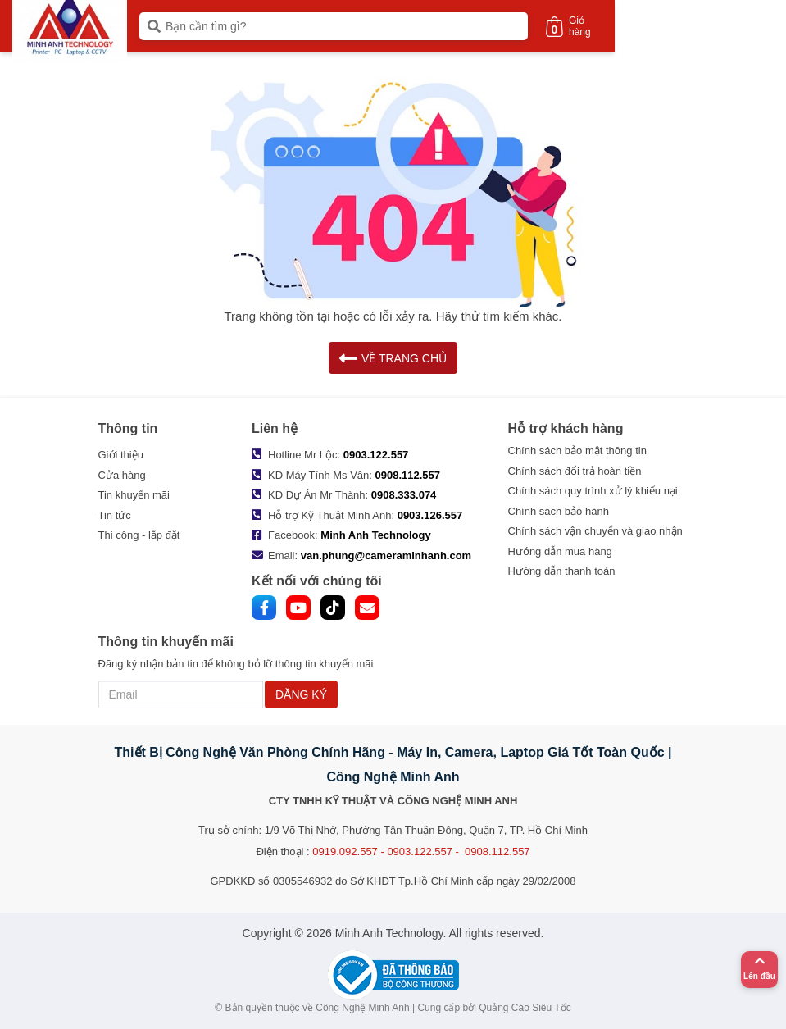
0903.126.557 (430, 515)
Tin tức (114, 515)
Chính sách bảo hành (558, 511)
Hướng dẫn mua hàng (560, 551)
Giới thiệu (120, 454)
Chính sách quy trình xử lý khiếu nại (593, 491)
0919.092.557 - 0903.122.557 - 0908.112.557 (420, 851)
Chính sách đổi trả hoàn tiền (575, 471)
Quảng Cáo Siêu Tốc (525, 1007)
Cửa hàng (122, 475)
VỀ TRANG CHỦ (393, 358)
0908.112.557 (408, 475)
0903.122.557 (376, 454)
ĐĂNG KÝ (301, 694)
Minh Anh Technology (375, 535)
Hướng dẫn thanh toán (562, 571)
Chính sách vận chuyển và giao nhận (595, 531)
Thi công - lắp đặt (139, 535)
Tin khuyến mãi (134, 495)
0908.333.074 (404, 495)
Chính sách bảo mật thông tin (577, 450)
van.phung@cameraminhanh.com (386, 555)
